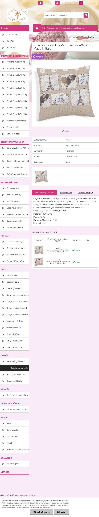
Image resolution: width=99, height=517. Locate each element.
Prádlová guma (13, 463)
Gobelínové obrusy (15, 207)
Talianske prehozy (14, 241)
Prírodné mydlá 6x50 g (16, 120)
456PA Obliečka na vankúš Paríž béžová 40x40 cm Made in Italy (58, 250)
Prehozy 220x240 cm (16, 261)
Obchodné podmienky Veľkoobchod (71, 28)
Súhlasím (61, 511)
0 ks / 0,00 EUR (90, 2)
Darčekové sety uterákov (17, 395)
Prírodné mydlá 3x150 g (17, 114)
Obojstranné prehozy (16, 248)
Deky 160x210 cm (14, 347)
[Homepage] (37, 28)
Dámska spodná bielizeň (17, 409)
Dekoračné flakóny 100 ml (18, 147)
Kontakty (59, 34)
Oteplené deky (13, 281)
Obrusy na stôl (13, 188)
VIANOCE (11, 41)
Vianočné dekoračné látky (18, 449)
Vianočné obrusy (14, 194)
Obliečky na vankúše (19, 367)
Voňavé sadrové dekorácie (18, 174)
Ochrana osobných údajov (45, 34)
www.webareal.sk (28, 495)
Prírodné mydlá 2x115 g (17, 94)
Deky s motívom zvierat (17, 308)
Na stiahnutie (66, 192)
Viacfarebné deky (14, 327)
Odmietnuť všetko (41, 511)
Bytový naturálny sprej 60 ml (18, 161)
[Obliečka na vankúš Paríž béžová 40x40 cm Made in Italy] (41, 169)
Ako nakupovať (52, 28)
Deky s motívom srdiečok (17, 314)
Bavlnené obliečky (14, 381)
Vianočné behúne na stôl (17, 214)
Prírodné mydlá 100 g (16, 61)
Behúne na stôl (13, 201)
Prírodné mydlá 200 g (16, 81)
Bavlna (10, 423)
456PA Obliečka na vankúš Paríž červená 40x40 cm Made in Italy (58, 261)
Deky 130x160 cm (14, 340)
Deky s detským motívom (17, 301)
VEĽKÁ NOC (12, 47)
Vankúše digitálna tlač (16, 361)
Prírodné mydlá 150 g (16, 74)
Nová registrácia (67, 3)
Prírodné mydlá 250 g (16, 87)
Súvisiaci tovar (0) (85, 192)
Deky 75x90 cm (13, 334)
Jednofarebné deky (15, 321)
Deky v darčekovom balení (18, 294)
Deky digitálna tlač (14, 288)
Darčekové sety (13, 133)
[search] (86, 15)
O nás (44, 28)
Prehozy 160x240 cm (16, 254)
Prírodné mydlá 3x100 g (17, 101)
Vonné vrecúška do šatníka (15, 168)
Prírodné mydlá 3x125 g (17, 107)
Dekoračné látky (13, 429)
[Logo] (17, 15)
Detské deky (12, 275)
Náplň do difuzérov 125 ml (17, 155)
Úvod (34, 36)
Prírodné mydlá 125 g (16, 68)
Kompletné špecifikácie (44, 192)
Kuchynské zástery (15, 227)
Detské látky (12, 436)
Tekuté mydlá (12, 127)
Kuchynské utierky (14, 220)
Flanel (9, 442)
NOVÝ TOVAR (12, 34)
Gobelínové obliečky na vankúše (16, 375)
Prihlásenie (48, 3)
